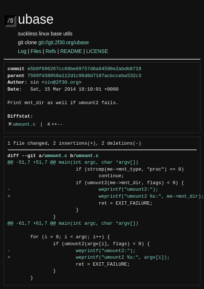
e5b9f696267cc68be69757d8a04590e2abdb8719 (84, 69)
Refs (51, 51)
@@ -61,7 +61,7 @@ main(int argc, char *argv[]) (73, 223)
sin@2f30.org (62, 82)
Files (36, 51)
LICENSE (97, 51)
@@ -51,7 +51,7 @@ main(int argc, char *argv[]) (73, 162)
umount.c (24, 124)
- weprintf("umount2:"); (83, 189)
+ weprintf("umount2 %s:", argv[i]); (89, 257)
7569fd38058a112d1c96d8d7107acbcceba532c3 (84, 76)
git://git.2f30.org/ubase (63, 42)
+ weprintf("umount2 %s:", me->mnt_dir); (106, 196)
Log (22, 51)
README (71, 51)
